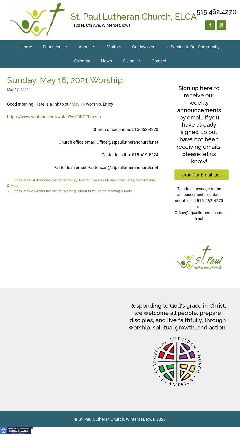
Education (58, 47)
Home (26, 46)
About (90, 47)
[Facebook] (210, 25)
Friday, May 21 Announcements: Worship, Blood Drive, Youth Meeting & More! (73, 191)
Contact (159, 60)
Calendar (82, 60)
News (106, 60)
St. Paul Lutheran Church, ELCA (134, 16)
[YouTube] (221, 25)
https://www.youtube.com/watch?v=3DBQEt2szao (54, 116)
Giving (134, 61)
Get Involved (143, 46)
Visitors (114, 46)
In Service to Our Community (193, 46)
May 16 (78, 104)
